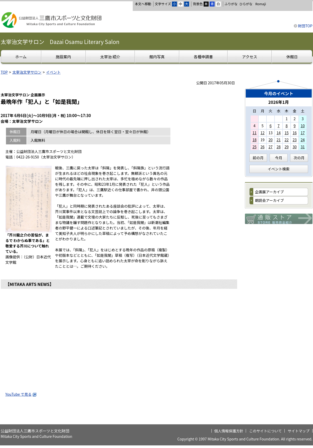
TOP (4, 72)
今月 (278, 157)
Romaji (260, 4)
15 (287, 132)
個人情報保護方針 (228, 430)
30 (294, 146)
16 (294, 132)
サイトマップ (299, 430)
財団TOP (305, 25)
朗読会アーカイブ (269, 200)
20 (271, 139)
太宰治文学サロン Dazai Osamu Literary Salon (60, 42)
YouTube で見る (21, 394)
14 (279, 132)
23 (294, 139)
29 (287, 146)
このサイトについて (265, 430)
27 (271, 146)
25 (254, 146)
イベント (53, 72)
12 (263, 132)
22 (287, 139)
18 (254, 139)
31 (303, 146)
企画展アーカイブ (269, 191)
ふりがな (230, 3)
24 (303, 139)
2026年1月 (278, 102)
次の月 (299, 157)
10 (303, 125)
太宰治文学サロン (27, 72)
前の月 (258, 157)
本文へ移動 (143, 3)
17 (303, 132)
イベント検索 (279, 168)
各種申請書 (203, 56)
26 (263, 146)
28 (279, 146)
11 (254, 132)
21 (279, 139)
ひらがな (245, 4)
